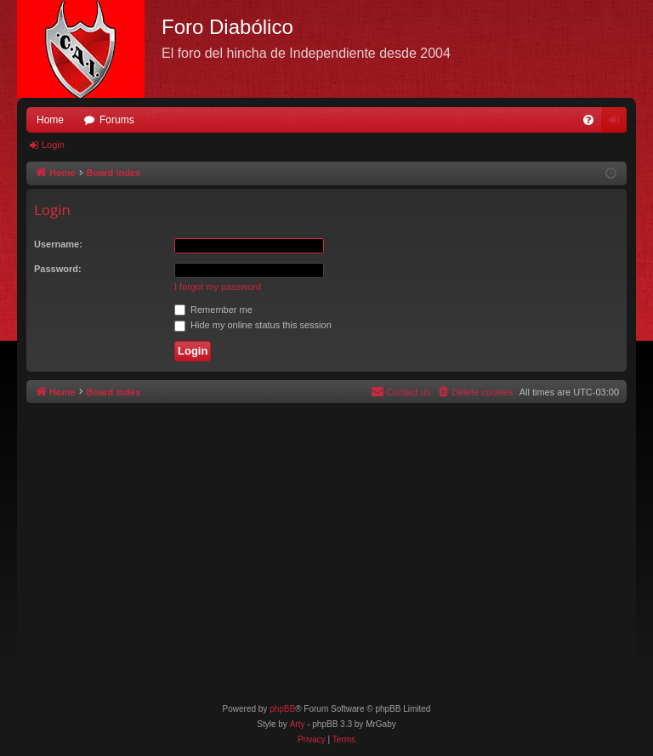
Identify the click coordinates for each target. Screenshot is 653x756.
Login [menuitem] (618, 123)
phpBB (282, 708)
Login (53, 144)
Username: (58, 244)
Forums (116, 120)
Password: (58, 269)
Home (50, 120)
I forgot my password (217, 286)
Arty (297, 724)
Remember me (213, 309)
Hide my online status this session (253, 325)
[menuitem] (588, 120)
